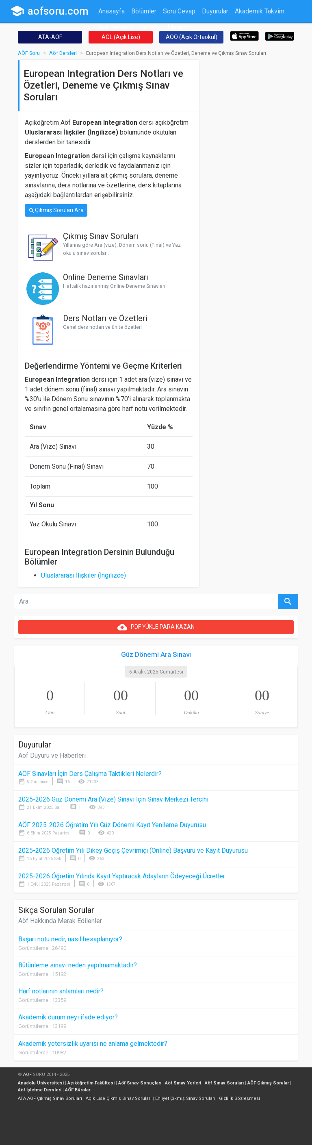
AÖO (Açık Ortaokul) (191, 37)
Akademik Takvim (259, 11)
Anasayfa (111, 11)
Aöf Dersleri (63, 53)
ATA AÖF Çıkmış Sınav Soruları (50, 1098)
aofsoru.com (49, 11)
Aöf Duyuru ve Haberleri (52, 755)
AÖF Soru (29, 53)
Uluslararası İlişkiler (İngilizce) (83, 575)
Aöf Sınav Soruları (224, 1083)
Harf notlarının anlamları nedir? (61, 991)
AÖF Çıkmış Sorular (268, 1083)
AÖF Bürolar (77, 1090)
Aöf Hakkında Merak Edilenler (60, 921)
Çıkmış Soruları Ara (56, 210)
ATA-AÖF (50, 37)
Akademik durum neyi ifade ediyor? (68, 1017)
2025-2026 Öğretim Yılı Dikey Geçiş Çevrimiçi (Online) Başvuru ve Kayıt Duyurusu (133, 850)
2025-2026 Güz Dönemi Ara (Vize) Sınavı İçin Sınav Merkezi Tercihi (113, 799)
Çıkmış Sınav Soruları (100, 236)
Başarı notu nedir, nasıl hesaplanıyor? (70, 939)
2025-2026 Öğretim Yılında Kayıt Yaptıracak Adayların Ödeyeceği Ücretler (121, 876)
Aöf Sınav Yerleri (183, 1083)
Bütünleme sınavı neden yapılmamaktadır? (77, 965)
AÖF (27, 1074)
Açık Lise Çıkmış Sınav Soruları (119, 1098)
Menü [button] (175, 27)
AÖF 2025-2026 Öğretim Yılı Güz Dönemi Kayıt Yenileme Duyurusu (112, 825)
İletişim (150, 27)
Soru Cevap (179, 11)
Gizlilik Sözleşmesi (239, 1098)
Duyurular (215, 11)
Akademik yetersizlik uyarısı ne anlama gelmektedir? (92, 1043)
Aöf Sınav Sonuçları (139, 1083)
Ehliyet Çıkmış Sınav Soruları (185, 1098)
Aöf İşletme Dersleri (39, 1090)
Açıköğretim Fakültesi (91, 1083)
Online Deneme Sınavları (106, 277)
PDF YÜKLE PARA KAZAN (156, 627)
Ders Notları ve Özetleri (105, 318)
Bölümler (143, 11)
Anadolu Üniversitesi (41, 1083)
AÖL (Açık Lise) (121, 37)
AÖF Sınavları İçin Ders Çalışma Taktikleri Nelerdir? (90, 774)
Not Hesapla (116, 27)
